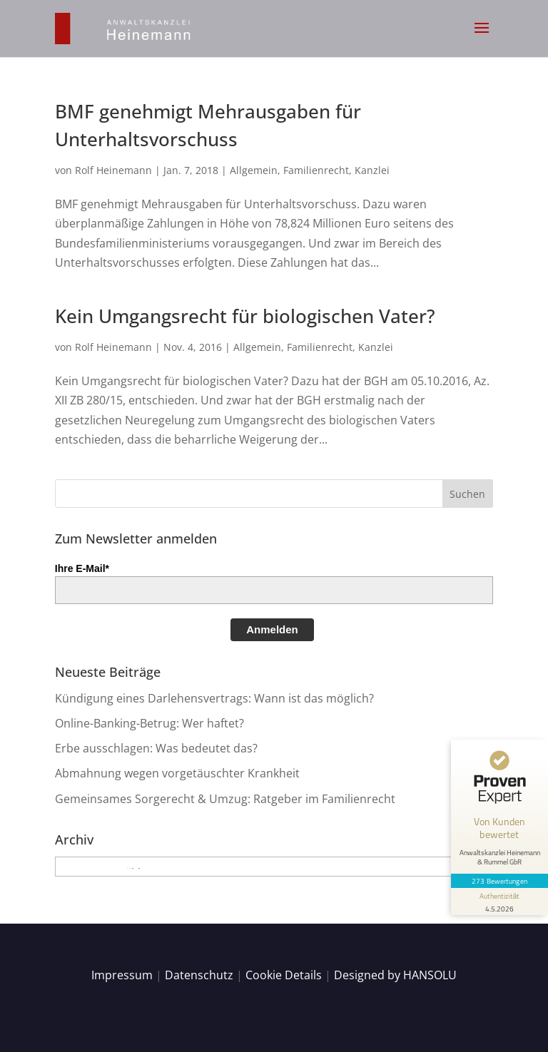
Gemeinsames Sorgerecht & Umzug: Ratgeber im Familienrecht (225, 799)
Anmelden (272, 629)
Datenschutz (199, 975)
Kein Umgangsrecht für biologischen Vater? (245, 316)
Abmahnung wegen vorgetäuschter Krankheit (177, 773)
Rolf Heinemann (113, 170)
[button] (481, 37)
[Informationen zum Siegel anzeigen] (499, 901)
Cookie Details (283, 975)
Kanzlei (372, 170)
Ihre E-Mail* (82, 568)
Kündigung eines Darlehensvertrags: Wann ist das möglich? (214, 698)
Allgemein (254, 170)
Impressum (122, 975)
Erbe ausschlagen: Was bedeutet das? (156, 748)
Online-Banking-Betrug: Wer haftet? (149, 723)
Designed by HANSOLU (395, 975)
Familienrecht (316, 170)
